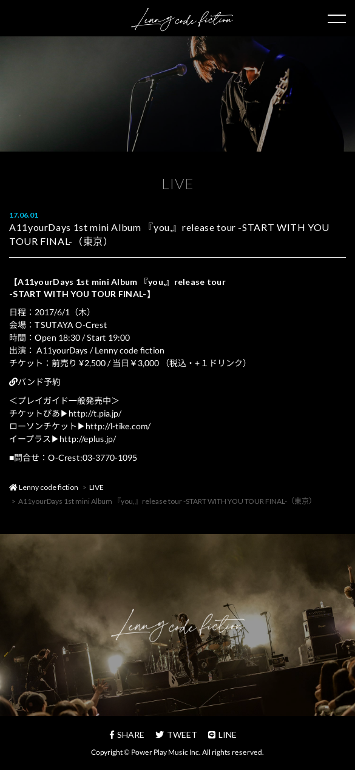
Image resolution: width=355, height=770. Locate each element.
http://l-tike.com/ (118, 426)
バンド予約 (35, 382)
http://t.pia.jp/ (95, 413)
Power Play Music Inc (165, 752)
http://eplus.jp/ (87, 439)
